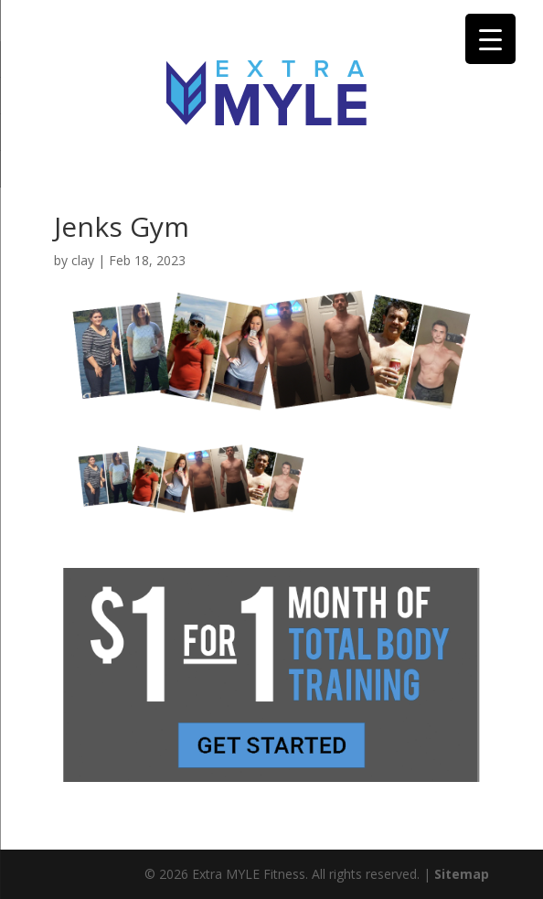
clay (82, 260)
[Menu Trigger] (490, 39)
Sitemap (461, 874)
